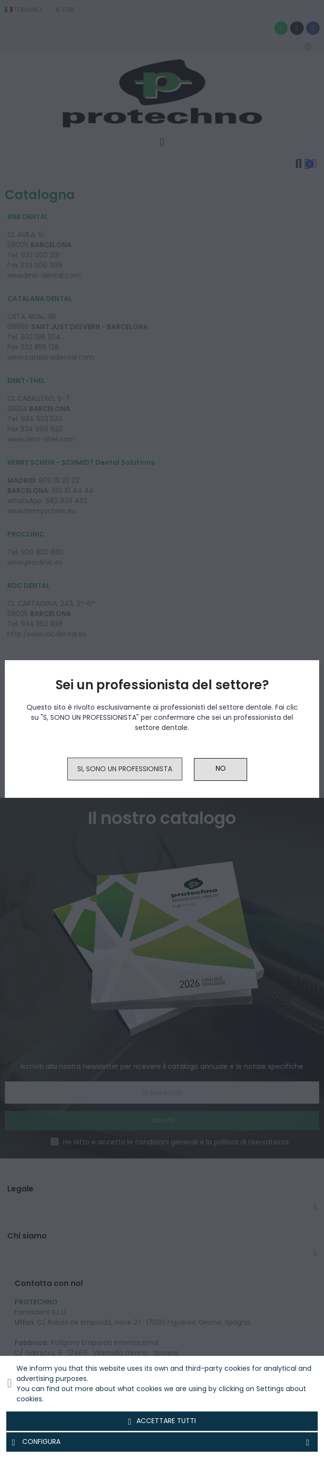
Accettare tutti (162, 1421)
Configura (162, 1442)
